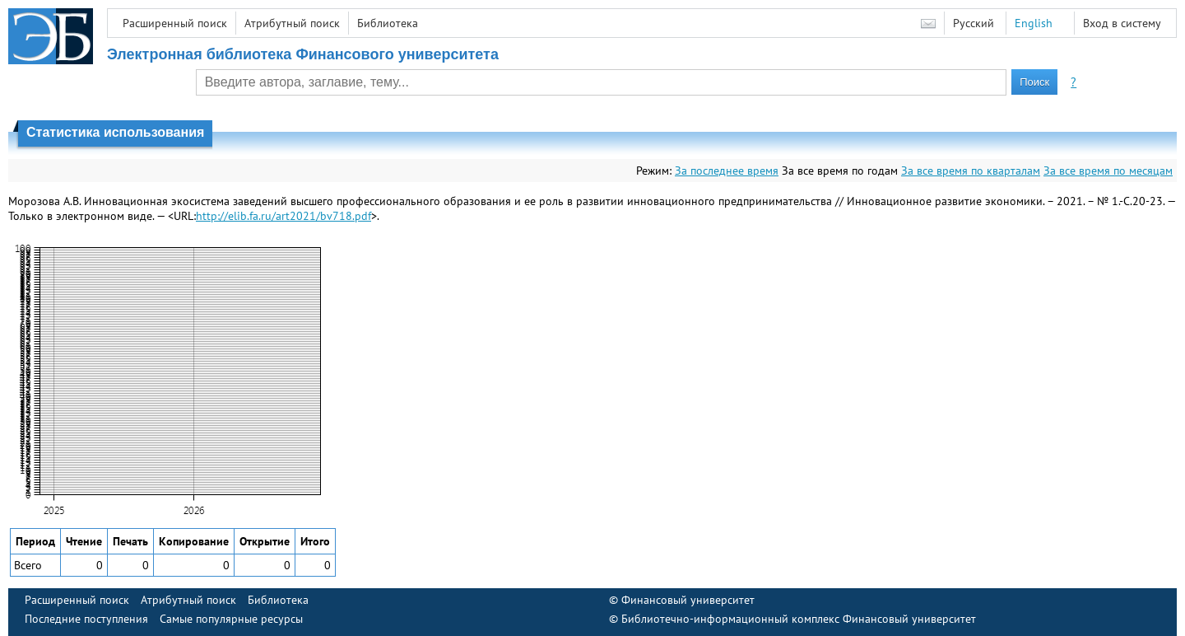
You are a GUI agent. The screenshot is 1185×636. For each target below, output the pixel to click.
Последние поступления (86, 618)
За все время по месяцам (1108, 170)
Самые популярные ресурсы (231, 618)
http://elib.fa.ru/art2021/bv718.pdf (283, 215)
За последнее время (726, 170)
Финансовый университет (688, 599)
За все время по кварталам (970, 170)
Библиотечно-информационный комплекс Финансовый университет (798, 618)
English (1034, 23)
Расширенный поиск (175, 23)
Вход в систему (1122, 23)
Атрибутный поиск (292, 23)
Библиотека (387, 23)
